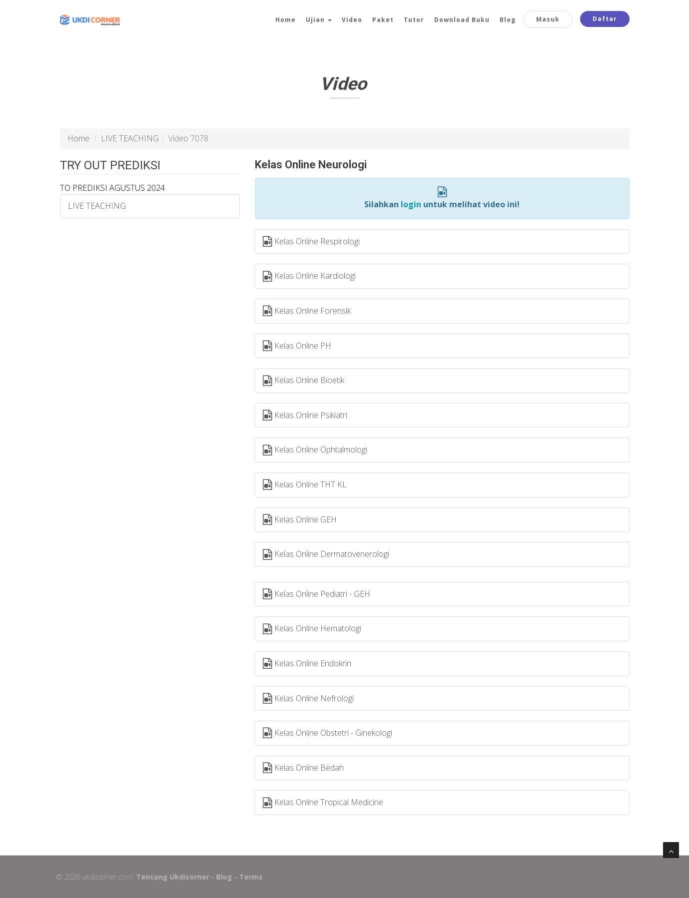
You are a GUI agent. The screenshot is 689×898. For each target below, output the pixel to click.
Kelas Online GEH (300, 519)
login (411, 204)
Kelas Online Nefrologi (308, 698)
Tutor (414, 19)
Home (285, 19)
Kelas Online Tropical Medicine (323, 802)
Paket (383, 19)
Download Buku (462, 19)
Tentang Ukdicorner (168, 877)
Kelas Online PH (297, 346)
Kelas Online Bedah (303, 768)
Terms (247, 877)
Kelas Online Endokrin (307, 663)
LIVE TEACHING (130, 138)
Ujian (319, 19)
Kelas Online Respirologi (311, 241)
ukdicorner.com (103, 877)
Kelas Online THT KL (305, 484)
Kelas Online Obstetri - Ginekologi (327, 733)
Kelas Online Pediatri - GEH (316, 594)
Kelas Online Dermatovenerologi (326, 554)
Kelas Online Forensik (307, 311)
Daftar (605, 18)
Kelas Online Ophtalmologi (315, 450)
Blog (508, 19)
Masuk (548, 19)
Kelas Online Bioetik (303, 380)
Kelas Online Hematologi (312, 628)
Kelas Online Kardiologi (309, 276)
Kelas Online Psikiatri (305, 415)
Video (352, 19)
